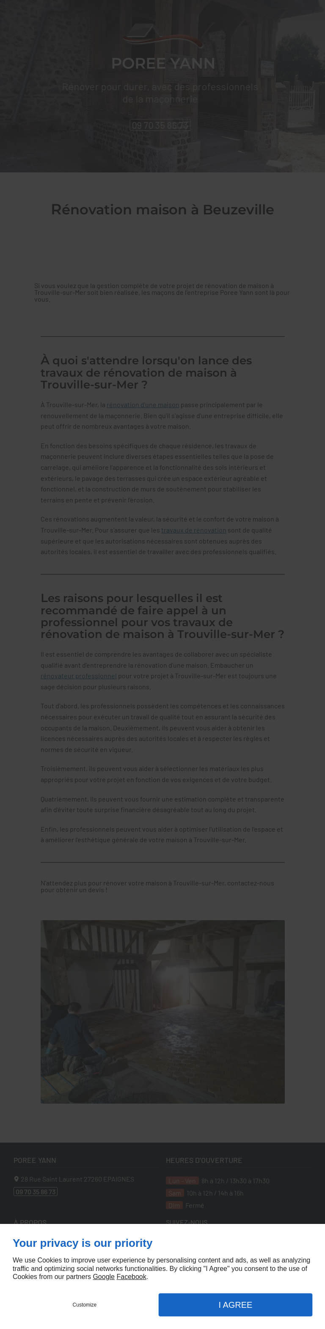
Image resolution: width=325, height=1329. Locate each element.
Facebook (131, 1276)
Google (104, 1276)
